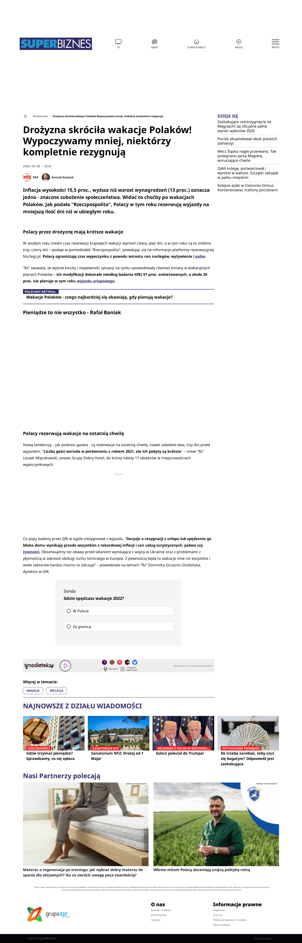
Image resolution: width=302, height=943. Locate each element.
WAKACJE (33, 691)
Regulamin (219, 910)
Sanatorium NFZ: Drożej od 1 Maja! (118, 755)
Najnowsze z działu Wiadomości (82, 705)
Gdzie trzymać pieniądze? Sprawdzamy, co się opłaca (53, 755)
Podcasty (110, 669)
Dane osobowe (221, 925)
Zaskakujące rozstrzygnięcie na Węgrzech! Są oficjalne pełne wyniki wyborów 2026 (244, 126)
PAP (35, 177)
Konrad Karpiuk (62, 177)
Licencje (217, 915)
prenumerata (158, 915)
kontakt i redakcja (161, 910)
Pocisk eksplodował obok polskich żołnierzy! (247, 140)
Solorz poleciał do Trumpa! (183, 753)
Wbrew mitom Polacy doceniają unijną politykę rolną (201, 869)
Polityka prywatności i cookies (230, 920)
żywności (31, 551)
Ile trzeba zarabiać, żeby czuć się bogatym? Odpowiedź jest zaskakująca (248, 758)
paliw (200, 256)
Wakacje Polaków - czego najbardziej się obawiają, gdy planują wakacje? (99, 297)
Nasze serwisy (265, 938)
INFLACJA (56, 691)
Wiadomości (40, 116)
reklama (155, 920)
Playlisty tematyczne (128, 669)
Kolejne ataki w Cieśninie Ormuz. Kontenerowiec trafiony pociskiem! (247, 187)
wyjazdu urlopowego (95, 280)
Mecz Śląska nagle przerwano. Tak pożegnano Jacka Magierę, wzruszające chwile (246, 156)
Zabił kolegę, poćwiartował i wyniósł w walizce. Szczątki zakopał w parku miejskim (247, 173)
